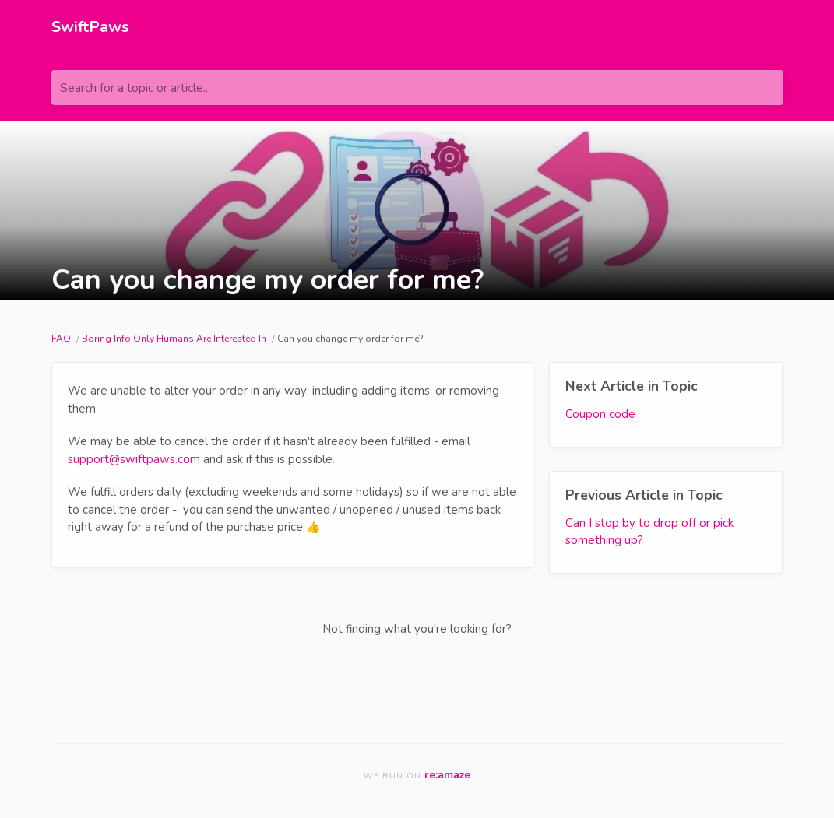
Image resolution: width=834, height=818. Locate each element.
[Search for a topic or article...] (417, 87)
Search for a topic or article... (135, 88)
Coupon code (600, 414)
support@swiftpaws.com (134, 459)
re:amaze (447, 774)
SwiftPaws (90, 26)
